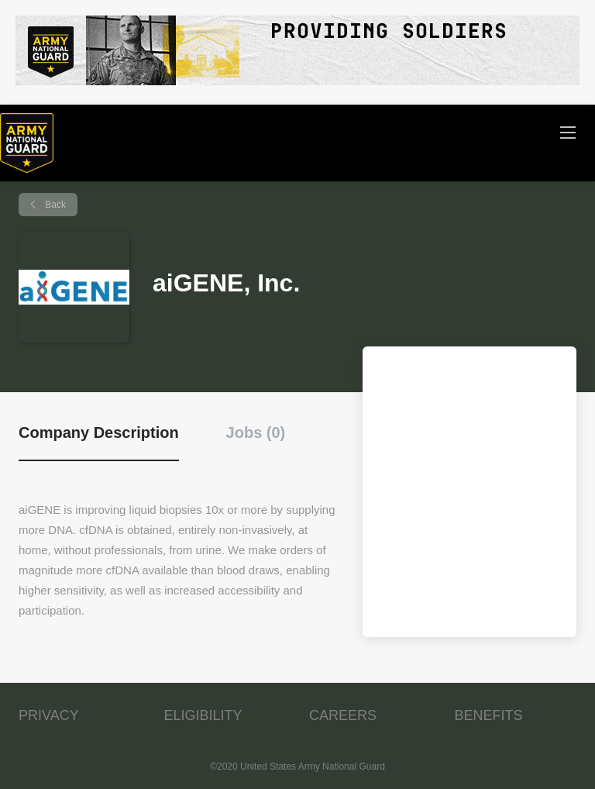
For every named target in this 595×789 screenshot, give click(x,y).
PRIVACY (49, 715)
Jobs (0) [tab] (256, 432)
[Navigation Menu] (568, 131)
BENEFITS (489, 715)
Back (54, 204)
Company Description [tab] (99, 432)
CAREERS (343, 715)
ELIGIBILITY (203, 715)
